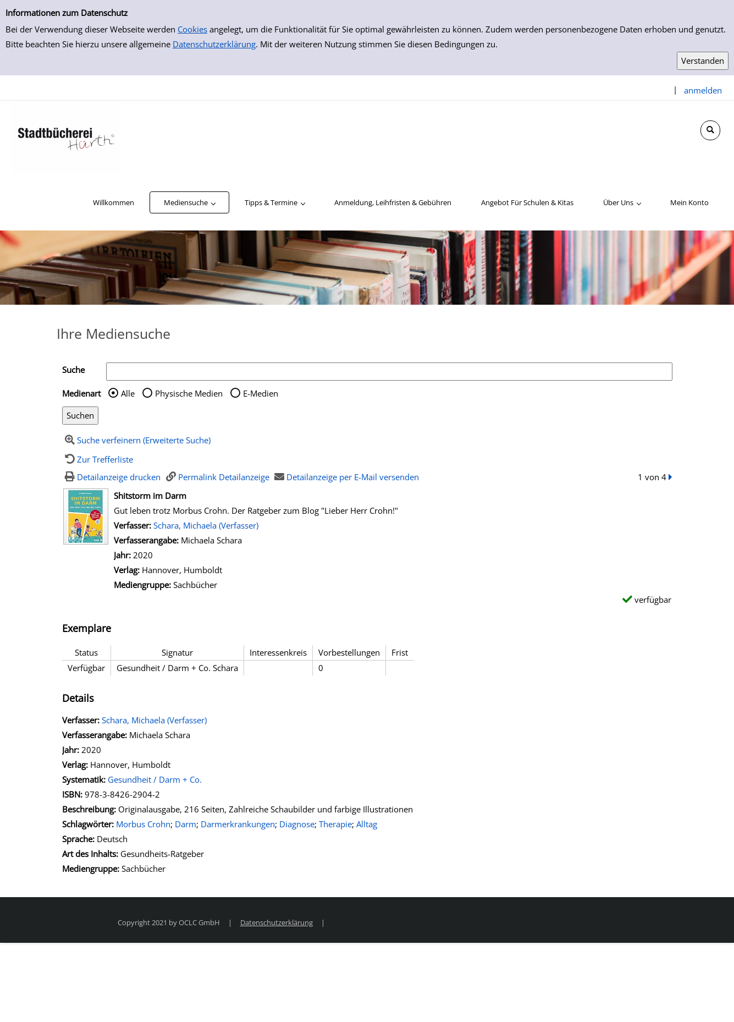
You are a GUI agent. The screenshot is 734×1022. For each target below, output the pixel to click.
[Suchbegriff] (389, 371)
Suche (73, 369)
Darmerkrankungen (238, 823)
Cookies (192, 29)
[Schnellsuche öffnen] (710, 130)
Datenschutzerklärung (214, 44)
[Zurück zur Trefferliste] (98, 459)
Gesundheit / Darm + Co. (155, 779)
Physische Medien (189, 393)
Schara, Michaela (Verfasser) (205, 525)
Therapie (335, 823)
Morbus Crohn (143, 823)
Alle (128, 393)
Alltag (366, 823)
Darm (185, 823)
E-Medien (260, 393)
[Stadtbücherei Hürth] (66, 136)
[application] (189, 202)
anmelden (703, 90)
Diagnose (296, 823)
